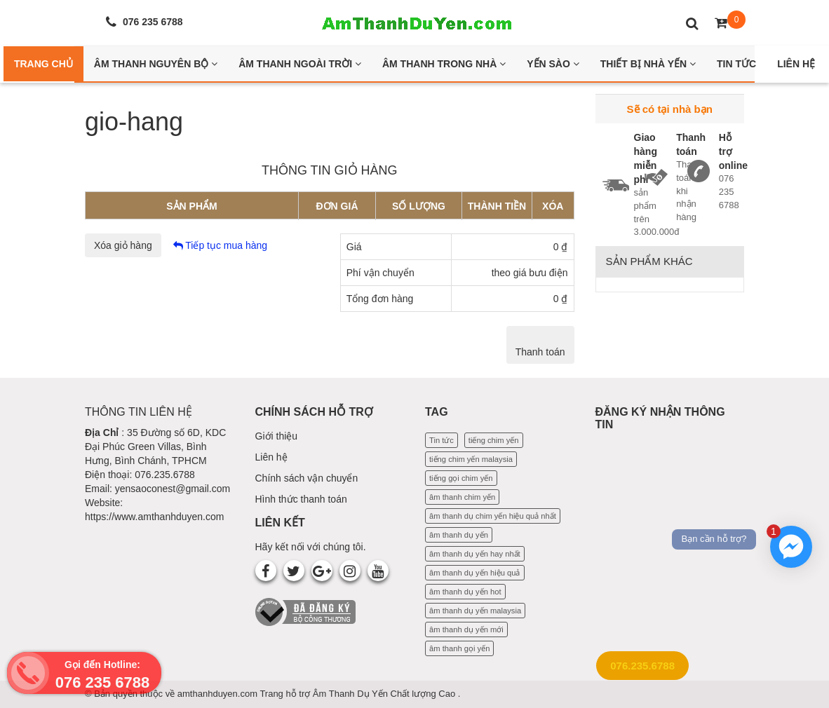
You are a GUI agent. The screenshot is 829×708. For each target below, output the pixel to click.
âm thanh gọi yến (459, 648)
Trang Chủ (43, 63)
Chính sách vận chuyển (306, 478)
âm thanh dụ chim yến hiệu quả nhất (492, 516)
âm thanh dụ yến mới (466, 629)
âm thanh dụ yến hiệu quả (474, 573)
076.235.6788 (642, 666)
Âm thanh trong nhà (444, 63)
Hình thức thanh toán (301, 499)
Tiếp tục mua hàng (220, 245)
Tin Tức (736, 63)
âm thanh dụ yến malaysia (475, 610)
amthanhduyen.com (218, 693)
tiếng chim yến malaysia (471, 459)
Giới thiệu (276, 436)
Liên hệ (271, 457)
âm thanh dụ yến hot (465, 591)
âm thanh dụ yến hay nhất (474, 554)
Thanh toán (540, 352)
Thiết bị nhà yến (648, 63)
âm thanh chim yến (462, 497)
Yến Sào (553, 63)
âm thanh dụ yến (458, 535)
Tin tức (441, 440)
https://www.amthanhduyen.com (154, 516)
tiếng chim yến (494, 440)
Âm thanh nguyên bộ (155, 63)
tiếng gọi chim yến (461, 478)
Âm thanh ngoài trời (299, 63)
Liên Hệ (796, 63)
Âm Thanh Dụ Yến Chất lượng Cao (385, 693)
